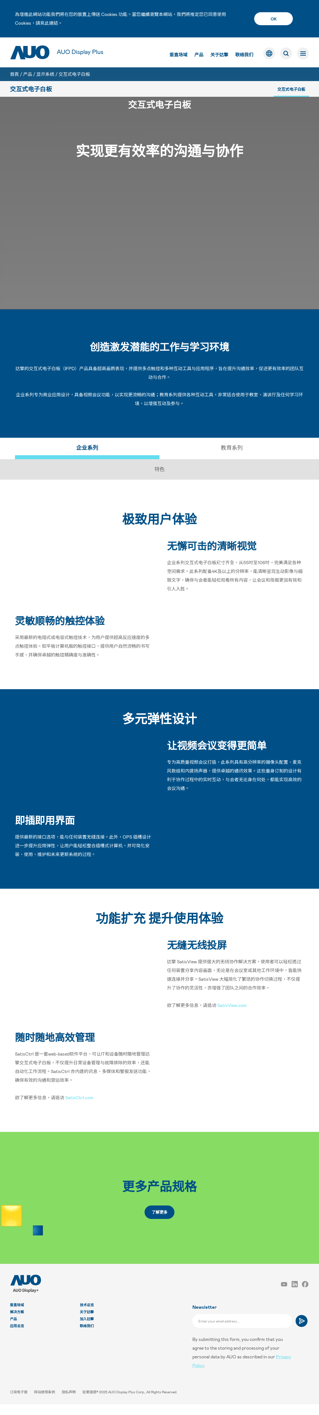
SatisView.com (232, 1016)
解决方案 (17, 1322)
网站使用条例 (45, 1403)
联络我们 (244, 54)
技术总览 (87, 1315)
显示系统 (45, 74)
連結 (53, 23)
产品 (198, 54)
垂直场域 (178, 54)
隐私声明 (69, 1403)
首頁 (14, 74)
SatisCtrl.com (79, 1108)
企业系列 (87, 458)
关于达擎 (219, 54)
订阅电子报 (19, 1403)
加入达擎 (87, 1329)
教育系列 (232, 458)
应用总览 (17, 1336)
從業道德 (89, 1403)
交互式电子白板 (74, 74)
